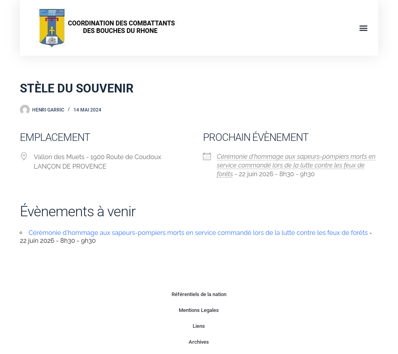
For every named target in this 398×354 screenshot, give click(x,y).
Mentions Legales (199, 310)
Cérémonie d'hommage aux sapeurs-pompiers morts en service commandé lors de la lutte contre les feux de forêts (296, 165)
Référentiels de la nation (199, 294)
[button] (363, 28)
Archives (199, 342)
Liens (199, 326)
